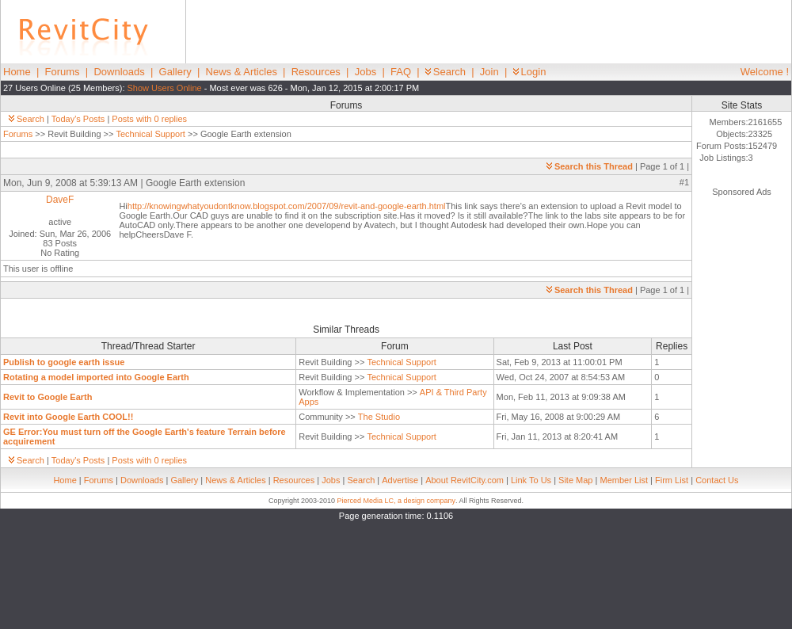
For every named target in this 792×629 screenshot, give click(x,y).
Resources (316, 72)
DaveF (60, 199)
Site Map (575, 480)
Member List (624, 480)
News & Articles (241, 72)
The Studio (379, 416)
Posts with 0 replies (149, 119)
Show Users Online (165, 88)
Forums (62, 72)
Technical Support (150, 134)
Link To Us (531, 480)
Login (529, 72)
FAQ (400, 72)
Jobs (365, 72)
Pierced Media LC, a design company (396, 501)
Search (445, 72)
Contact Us (716, 480)
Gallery (175, 72)
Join (489, 72)
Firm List (671, 480)
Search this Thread (589, 166)
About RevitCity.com (464, 480)
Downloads (118, 72)
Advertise (400, 480)
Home (17, 72)
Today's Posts (78, 119)
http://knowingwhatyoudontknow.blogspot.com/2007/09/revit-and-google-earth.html (287, 206)
